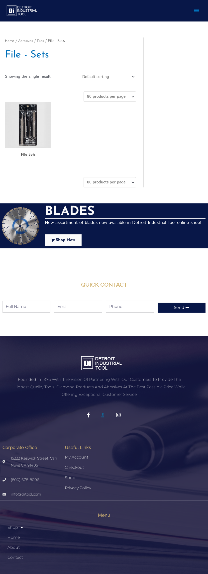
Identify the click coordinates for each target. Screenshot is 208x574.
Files (42, 38)
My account (76, 436)
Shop (70, 457)
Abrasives (26, 38)
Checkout (74, 446)
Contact (15, 536)
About (13, 526)
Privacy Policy (78, 467)
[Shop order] (107, 74)
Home (9, 38)
